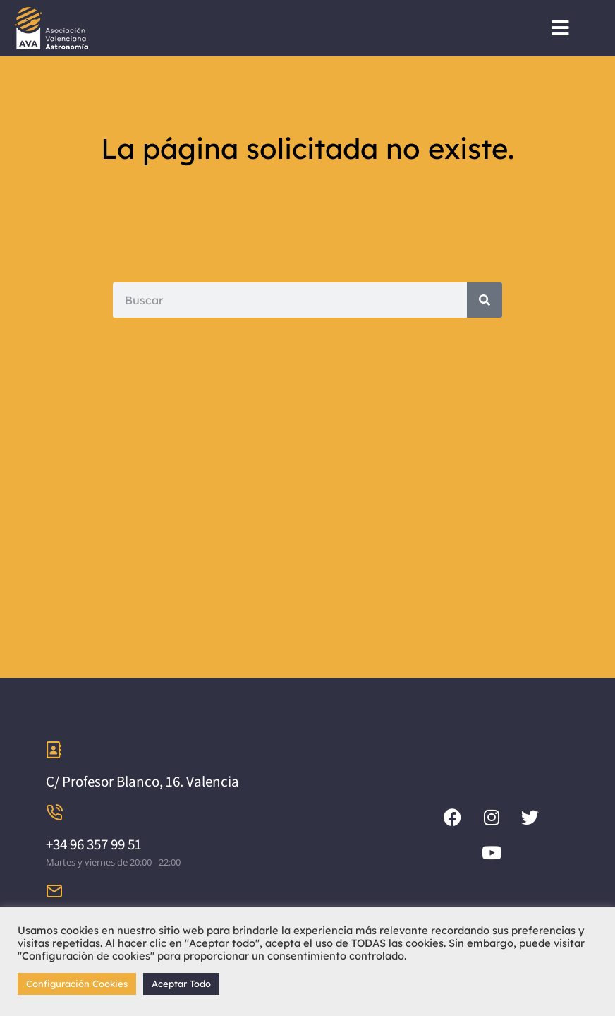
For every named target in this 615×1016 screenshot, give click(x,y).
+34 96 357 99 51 (94, 844)
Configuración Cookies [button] (77, 983)
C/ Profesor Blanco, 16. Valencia (142, 781)
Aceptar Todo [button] (181, 983)
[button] (560, 28)
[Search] (484, 300)
